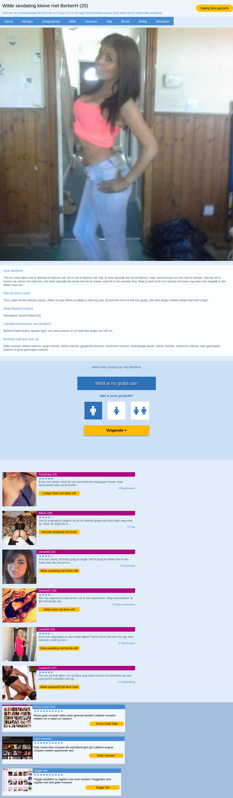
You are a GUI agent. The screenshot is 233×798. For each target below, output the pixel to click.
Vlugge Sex (103, 787)
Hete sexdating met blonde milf (59, 648)
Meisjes (27, 21)
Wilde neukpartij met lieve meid (59, 687)
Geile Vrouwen (106, 755)
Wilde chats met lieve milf (59, 609)
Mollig (142, 21)
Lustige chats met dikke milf (59, 493)
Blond (125, 21)
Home (9, 21)
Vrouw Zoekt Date (107, 723)
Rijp (109, 21)
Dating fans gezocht (214, 8)
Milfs (72, 21)
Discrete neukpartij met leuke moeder (59, 532)
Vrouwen (91, 21)
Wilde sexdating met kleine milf (59, 570)
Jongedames (51, 21)
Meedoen (162, 21)
